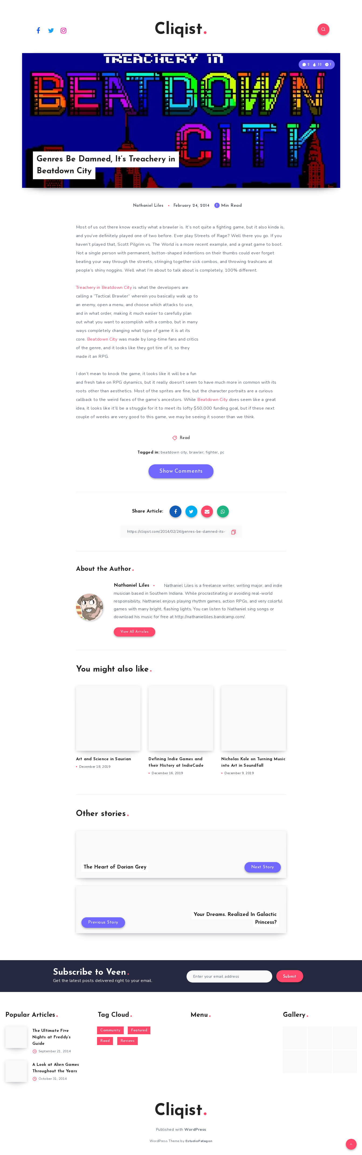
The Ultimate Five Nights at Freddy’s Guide (51, 1037)
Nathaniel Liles (131, 585)
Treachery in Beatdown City (104, 288)
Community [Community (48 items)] (110, 1030)
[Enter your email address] (230, 976)
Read (185, 438)
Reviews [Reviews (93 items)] (127, 1041)
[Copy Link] (181, 531)
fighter (212, 452)
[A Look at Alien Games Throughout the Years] (16, 1071)
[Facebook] (38, 30)
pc (222, 452)
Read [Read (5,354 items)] (105, 1041)
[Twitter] (51, 30)
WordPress (195, 1129)
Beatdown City (103, 339)
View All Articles (134, 632)
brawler (196, 452)
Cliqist (180, 30)
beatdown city (174, 452)
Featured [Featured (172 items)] (139, 1030)
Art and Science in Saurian (103, 759)
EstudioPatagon (198, 1141)
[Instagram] (63, 30)
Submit (290, 977)
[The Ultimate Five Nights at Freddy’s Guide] (16, 1037)
